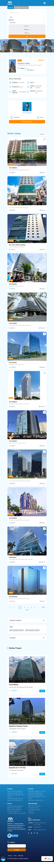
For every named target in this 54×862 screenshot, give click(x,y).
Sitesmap (20, 855)
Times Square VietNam (34, 809)
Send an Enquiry (27, 121)
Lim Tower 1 (31, 813)
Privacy (10, 855)
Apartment (10, 7)
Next (43, 607)
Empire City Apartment (13, 811)
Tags (11, 627)
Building (27, 29)
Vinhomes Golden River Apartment (16, 813)
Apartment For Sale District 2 (35, 795)
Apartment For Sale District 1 (35, 793)
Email (40, 117)
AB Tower (30, 811)
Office (16, 7)
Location (12, 638)
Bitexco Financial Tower (34, 806)
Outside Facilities (15, 620)
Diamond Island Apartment (14, 809)
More (27, 33)
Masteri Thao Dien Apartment (15, 806)
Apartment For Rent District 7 (15, 800)
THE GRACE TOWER (16, 630)
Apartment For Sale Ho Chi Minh (36, 791)
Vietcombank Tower (33, 808)
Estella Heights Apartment (14, 808)
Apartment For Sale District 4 (35, 800)
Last (27, 609)
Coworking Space (24, 7)
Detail (42, 691)
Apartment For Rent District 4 (15, 798)
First (11, 607)
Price (27, 26)
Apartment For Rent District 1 (15, 791)
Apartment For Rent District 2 (15, 793)
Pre (14, 607)
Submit (16, 850)
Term (15, 855)
